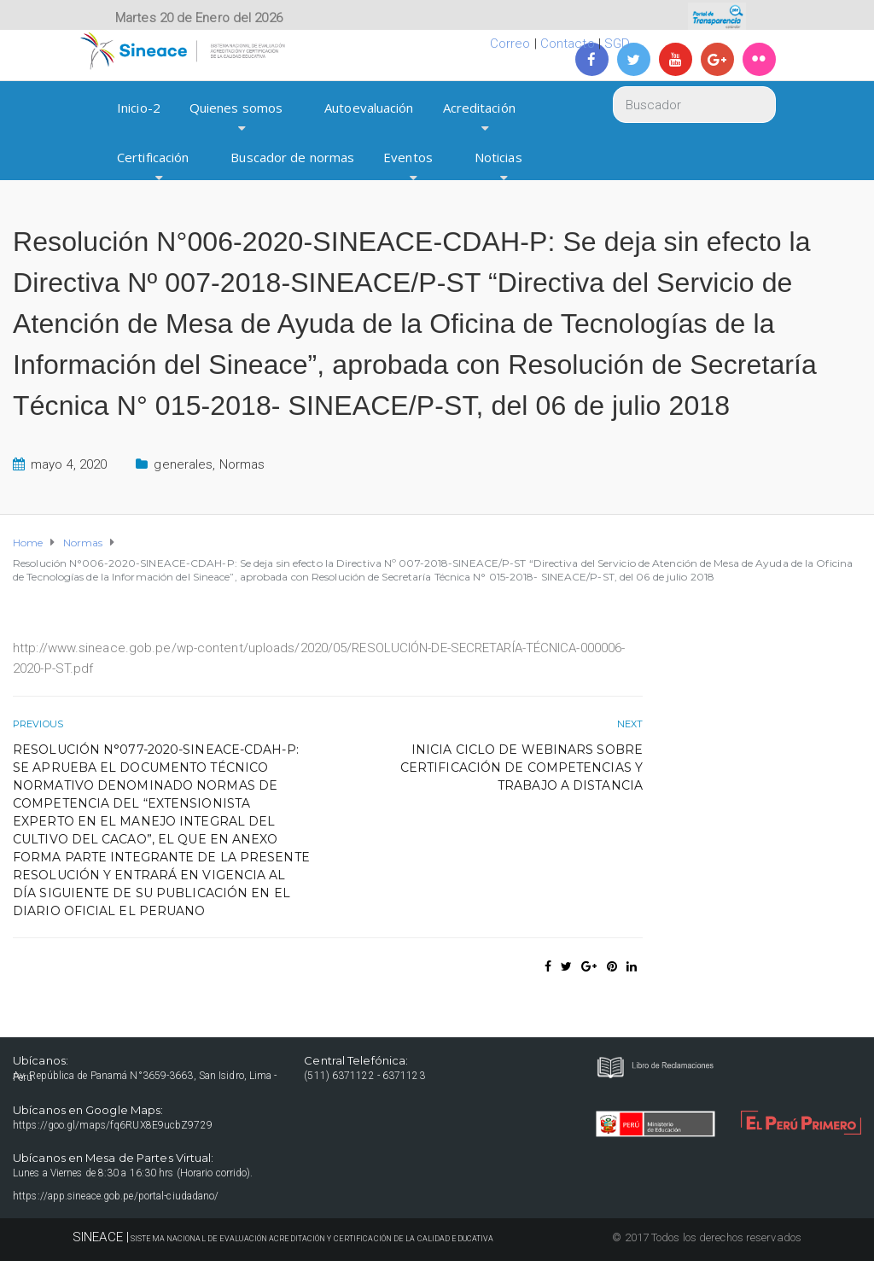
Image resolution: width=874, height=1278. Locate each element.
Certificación (153, 157)
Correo (510, 43)
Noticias (498, 157)
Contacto (567, 43)
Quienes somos (236, 107)
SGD (617, 43)
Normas (242, 464)
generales (183, 464)
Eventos (408, 157)
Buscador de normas (292, 157)
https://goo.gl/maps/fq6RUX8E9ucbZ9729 (113, 1125)
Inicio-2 (138, 107)
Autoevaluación (368, 107)
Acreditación (479, 107)
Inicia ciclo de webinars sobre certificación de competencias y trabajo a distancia (521, 767)
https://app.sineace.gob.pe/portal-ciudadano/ (115, 1196)
